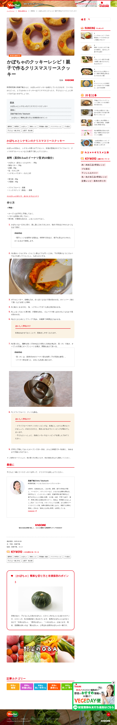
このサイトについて (12, 719)
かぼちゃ (24, 126)
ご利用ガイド (24, 719)
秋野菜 (17, 126)
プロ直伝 (86, 169)
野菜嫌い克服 (43, 126)
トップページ (10, 11)
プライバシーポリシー (36, 719)
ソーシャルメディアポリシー (53, 719)
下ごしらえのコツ (90, 173)
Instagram (31, 511)
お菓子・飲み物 (27, 130)
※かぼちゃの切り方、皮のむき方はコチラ (23, 196)
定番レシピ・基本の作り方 (94, 181)
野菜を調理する (22, 11)
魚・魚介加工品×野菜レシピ (94, 177)
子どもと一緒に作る (14, 130)
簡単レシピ (33, 126)
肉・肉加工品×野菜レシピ (93, 165)
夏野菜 (10, 126)
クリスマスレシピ (56, 126)
